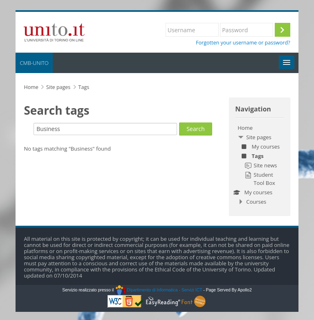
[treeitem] (259, 165)
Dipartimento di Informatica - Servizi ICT (158, 290)
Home (245, 127)
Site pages (58, 87)
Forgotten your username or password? (243, 42)
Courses (256, 201)
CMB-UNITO (34, 63)
